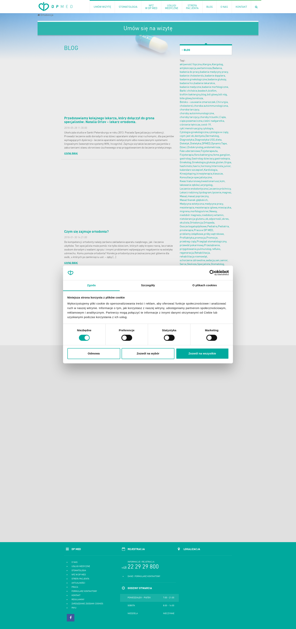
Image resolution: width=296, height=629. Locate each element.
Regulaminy (78, 600)
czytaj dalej (71, 153)
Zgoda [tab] (91, 285)
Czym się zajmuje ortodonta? (86, 231)
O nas (74, 562)
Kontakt (76, 596)
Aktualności (78, 583)
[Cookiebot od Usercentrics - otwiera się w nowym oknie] (212, 273)
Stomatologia (79, 571)
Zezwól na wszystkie (202, 353)
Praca (75, 587)
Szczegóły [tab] (148, 285)
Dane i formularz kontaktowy (144, 576)
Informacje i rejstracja (141, 562)
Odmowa (94, 353)
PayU (74, 608)
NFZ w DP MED (79, 575)
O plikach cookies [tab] (204, 285)
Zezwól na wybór (148, 353)
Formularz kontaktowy (84, 591)
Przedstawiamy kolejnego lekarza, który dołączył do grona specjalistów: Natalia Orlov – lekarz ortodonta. (109, 120)
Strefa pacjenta (80, 579)
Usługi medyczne (81, 566)
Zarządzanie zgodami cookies (87, 604)
